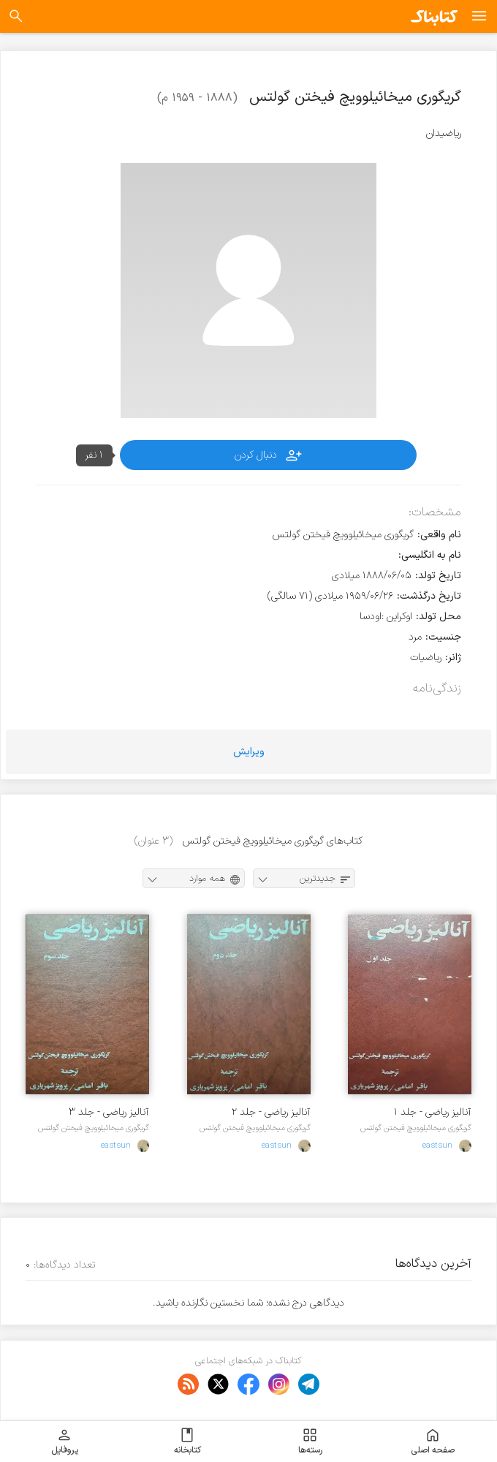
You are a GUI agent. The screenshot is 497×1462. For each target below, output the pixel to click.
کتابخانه (187, 1441)
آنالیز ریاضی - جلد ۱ (432, 1112)
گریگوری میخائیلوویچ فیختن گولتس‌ (415, 1128)
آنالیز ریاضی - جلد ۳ (109, 1112)
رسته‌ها (310, 1441)
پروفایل (64, 1441)
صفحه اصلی (433, 1441)
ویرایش (249, 752)
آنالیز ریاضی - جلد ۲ (271, 1112)
